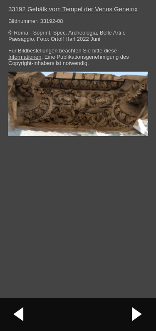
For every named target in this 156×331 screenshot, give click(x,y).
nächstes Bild (137, 314)
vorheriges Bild (18, 314)
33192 (73, 8)
